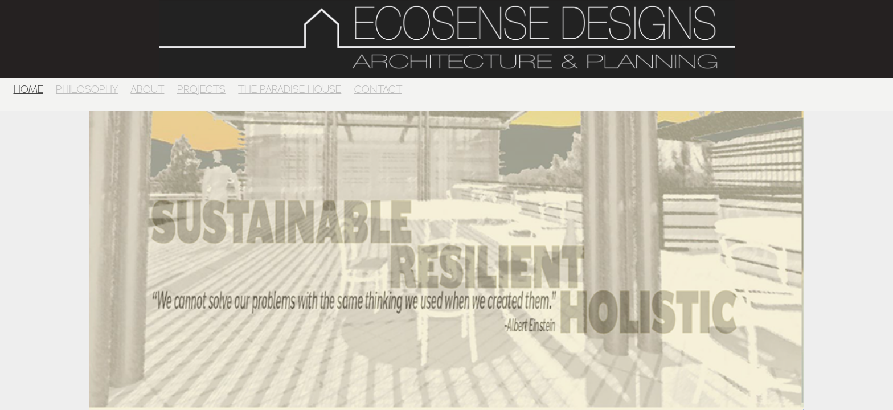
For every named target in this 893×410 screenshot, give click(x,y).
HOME (28, 89)
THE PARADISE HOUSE (289, 89)
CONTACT (378, 89)
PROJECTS (201, 89)
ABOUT (147, 89)
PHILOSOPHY (87, 89)
